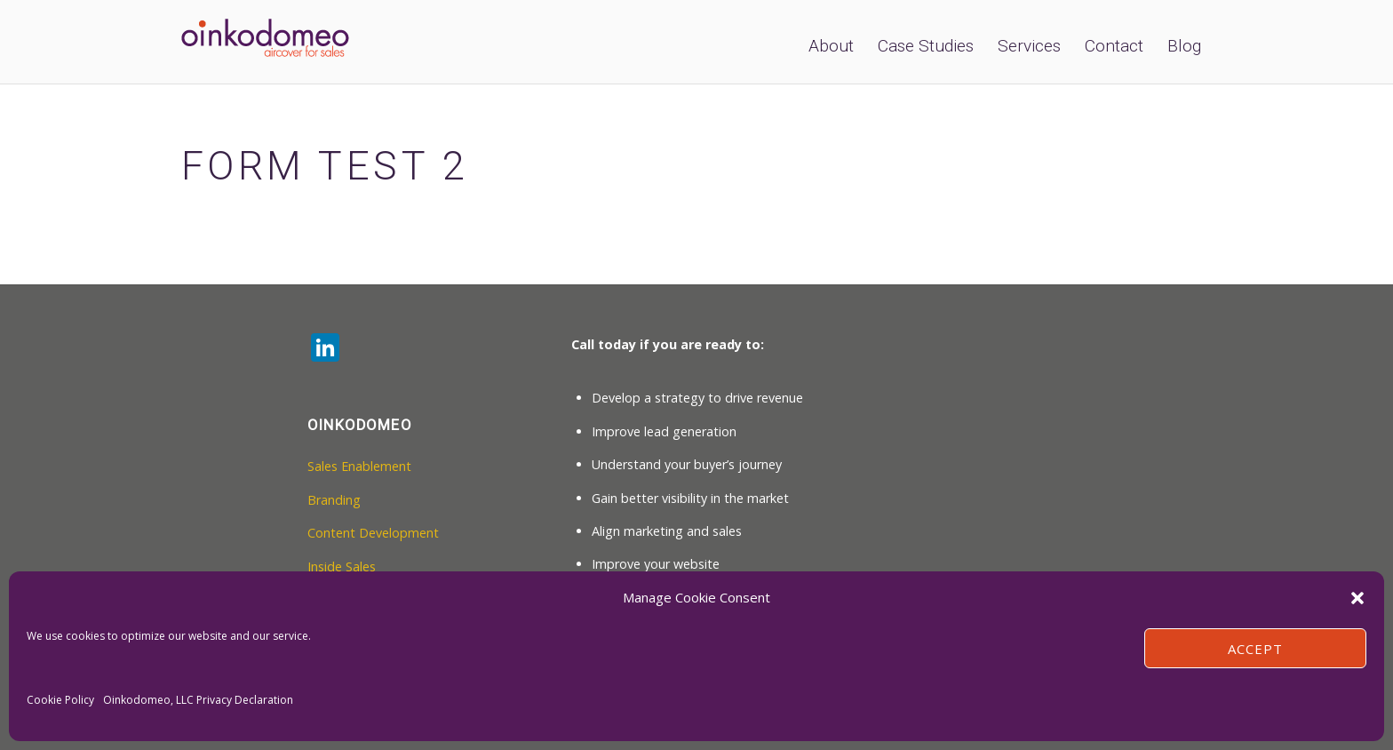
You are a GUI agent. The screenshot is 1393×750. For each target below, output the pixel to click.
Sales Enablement (359, 466)
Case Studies (926, 46)
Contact (1114, 46)
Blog (1184, 46)
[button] (1357, 598)
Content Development (373, 532)
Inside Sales (341, 566)
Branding (334, 499)
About (831, 46)
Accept (1255, 649)
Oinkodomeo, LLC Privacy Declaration (198, 699)
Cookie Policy (60, 699)
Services (1029, 46)
